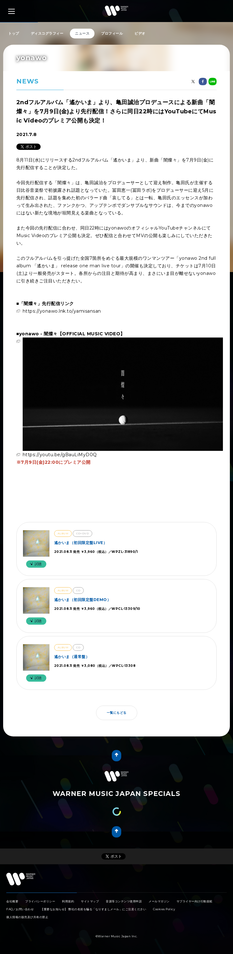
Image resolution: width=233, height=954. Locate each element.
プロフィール (112, 33)
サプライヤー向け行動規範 (195, 901)
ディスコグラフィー (47, 33)
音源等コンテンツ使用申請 (124, 901)
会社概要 (12, 901)
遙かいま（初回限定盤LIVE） (80, 542)
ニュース (82, 33)
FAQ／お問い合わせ (20, 909)
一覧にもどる (117, 713)
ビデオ (139, 33)
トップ (13, 33)
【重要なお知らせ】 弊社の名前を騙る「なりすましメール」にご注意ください (93, 909)
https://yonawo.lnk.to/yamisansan (62, 311)
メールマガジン (159, 901)
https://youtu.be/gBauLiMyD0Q (60, 454)
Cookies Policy (164, 909)
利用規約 (68, 901)
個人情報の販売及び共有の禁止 (27, 917)
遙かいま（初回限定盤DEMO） (82, 599)
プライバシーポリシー (40, 901)
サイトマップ (90, 901)
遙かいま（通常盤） (72, 656)
